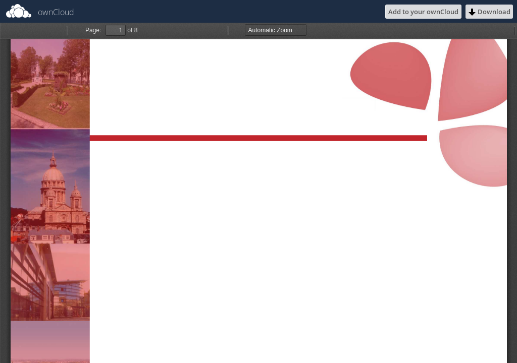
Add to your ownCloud (423, 11)
